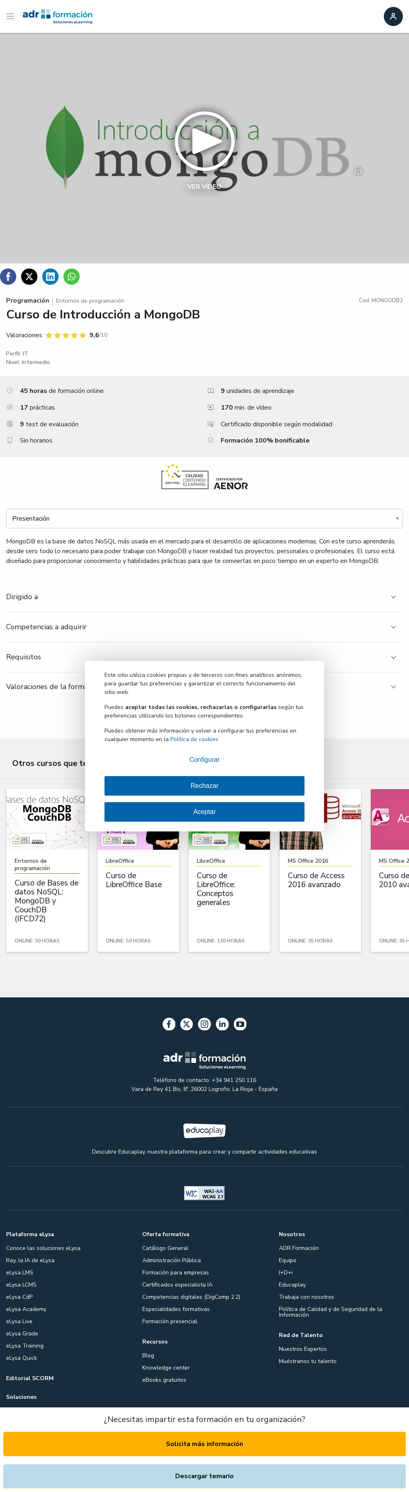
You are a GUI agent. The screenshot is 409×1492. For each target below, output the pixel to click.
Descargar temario (204, 1476)
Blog (148, 1355)
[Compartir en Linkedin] (50, 276)
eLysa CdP (19, 1297)
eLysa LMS (19, 1272)
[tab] (204, 597)
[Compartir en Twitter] (29, 276)
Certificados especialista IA (177, 1285)
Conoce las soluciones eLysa (43, 1248)
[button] (204, 148)
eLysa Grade (22, 1333)
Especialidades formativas (176, 1309)
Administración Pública (171, 1260)
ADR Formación (299, 1248)
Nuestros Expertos (303, 1349)
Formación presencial (169, 1321)
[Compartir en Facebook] (8, 276)
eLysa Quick (21, 1358)
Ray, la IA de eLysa (30, 1260)
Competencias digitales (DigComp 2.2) (191, 1297)
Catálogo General (165, 1248)
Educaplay (292, 1285)
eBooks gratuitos (164, 1380)
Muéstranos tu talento (308, 1361)
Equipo (287, 1260)
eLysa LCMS (21, 1285)
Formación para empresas (175, 1272)
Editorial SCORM (30, 1378)
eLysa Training (25, 1346)
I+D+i (286, 1272)
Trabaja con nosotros (306, 1297)
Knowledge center (166, 1368)
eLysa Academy (26, 1309)
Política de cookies (194, 739)
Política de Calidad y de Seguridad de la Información (330, 1312)
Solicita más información (204, 1444)
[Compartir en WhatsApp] (71, 276)
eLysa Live (19, 1321)
